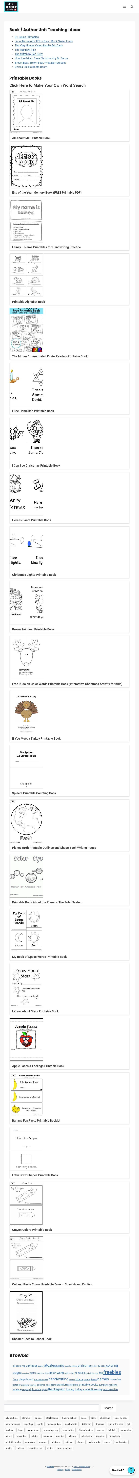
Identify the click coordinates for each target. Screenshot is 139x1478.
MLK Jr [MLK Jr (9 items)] (79, 1379)
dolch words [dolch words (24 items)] (57, 1372)
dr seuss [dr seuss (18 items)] (80, 1372)
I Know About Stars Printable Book (35, 1011)
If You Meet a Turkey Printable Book (36, 738)
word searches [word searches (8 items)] (110, 1389)
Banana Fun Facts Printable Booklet (36, 1120)
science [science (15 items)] (17, 1389)
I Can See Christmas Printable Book (36, 465)
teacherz (50, 1467)
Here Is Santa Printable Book (31, 520)
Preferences (77, 1470)
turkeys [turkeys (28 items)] (79, 1389)
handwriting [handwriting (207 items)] (58, 1379)
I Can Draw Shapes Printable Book (35, 1175)
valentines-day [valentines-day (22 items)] (93, 1389)
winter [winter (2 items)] (50, 1448)
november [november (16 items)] (115, 1379)
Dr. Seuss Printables (27, 37)
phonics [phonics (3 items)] (33, 1385)
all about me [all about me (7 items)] (19, 1366)
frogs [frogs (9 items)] (15, 1379)
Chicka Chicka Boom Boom (31, 66)
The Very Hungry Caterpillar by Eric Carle (39, 45)
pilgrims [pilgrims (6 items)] (41, 1385)
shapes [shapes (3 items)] (25, 1389)
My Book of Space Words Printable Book (39, 956)
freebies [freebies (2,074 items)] (112, 1372)
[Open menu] (124, 6)
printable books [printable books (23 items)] (88, 1384)
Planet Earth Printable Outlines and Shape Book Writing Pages (54, 847)
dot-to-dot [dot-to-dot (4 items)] (69, 1373)
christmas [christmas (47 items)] (85, 1365)
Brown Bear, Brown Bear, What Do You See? (40, 62)
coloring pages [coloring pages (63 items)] (13, 1424)
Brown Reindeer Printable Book (33, 629)
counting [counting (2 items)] (25, 1373)
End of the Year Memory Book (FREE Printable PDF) (47, 192)
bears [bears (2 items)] (83, 1418)
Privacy (60, 1470)
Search (108, 1408)
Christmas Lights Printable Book (34, 574)
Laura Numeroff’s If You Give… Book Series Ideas (44, 41)
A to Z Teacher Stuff (82, 1467)
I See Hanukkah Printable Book (33, 411)
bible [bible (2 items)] (93, 1418)
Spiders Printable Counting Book (34, 793)
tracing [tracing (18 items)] (70, 1389)
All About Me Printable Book (31, 138)
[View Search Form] (132, 7)
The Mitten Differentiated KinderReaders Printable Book (50, 356)
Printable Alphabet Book (28, 301)
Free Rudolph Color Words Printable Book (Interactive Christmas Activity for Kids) (67, 684)
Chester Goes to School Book (32, 1339)
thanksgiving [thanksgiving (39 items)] (56, 1389)
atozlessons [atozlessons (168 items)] (54, 1365)
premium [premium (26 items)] (62, 1384)
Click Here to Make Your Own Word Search (47, 85)
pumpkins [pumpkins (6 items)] (103, 1385)
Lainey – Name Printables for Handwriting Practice (46, 247)
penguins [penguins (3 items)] (25, 1385)
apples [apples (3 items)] (40, 1366)
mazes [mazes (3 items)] (72, 1380)
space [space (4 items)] (44, 1389)
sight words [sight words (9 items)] (35, 1389)
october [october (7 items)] (17, 1385)
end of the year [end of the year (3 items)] (92, 1373)
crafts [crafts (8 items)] (33, 1373)
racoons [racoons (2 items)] (43, 1442)
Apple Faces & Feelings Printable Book (38, 1066)
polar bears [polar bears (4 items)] (51, 1385)
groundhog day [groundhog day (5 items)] (41, 1379)
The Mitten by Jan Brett (29, 54)
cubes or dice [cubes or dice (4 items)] (42, 1373)
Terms (67, 1470)
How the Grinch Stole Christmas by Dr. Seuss (41, 58)
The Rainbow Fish (25, 49)
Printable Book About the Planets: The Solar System (47, 902)
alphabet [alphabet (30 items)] (31, 1365)
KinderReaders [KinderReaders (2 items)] (86, 1430)
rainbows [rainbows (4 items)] (113, 1385)
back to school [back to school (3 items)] (71, 1366)
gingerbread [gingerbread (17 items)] (26, 1379)
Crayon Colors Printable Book (32, 1229)
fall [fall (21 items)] (101, 1372)
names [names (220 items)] (103, 1379)
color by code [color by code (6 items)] (98, 1366)
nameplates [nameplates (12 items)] (90, 1379)
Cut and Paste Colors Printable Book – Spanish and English (52, 1284)
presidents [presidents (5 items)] (73, 1385)
